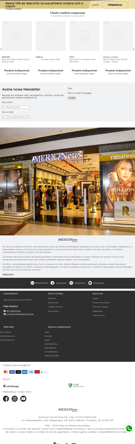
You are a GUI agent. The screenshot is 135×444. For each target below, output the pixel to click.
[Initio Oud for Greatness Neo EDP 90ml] (84, 49)
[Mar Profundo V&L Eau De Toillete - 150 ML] (118, 49)
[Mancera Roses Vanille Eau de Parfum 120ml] (16, 49)
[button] (1, 49)
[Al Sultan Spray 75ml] (50, 49)
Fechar (72, 98)
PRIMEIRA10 (115, 5)
